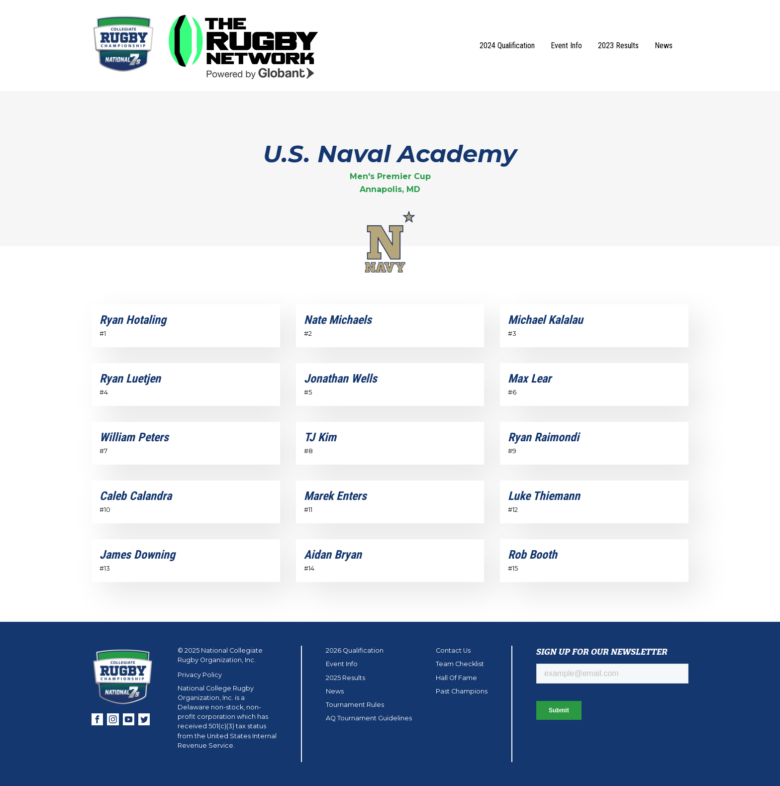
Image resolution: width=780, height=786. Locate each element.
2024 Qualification (507, 45)
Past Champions (462, 691)
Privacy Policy (200, 675)
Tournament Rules (355, 704)
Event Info (566, 45)
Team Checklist (460, 664)
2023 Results (618, 45)
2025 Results (345, 678)
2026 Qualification (355, 650)
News (664, 45)
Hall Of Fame (456, 678)
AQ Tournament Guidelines (369, 718)
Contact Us (453, 650)
